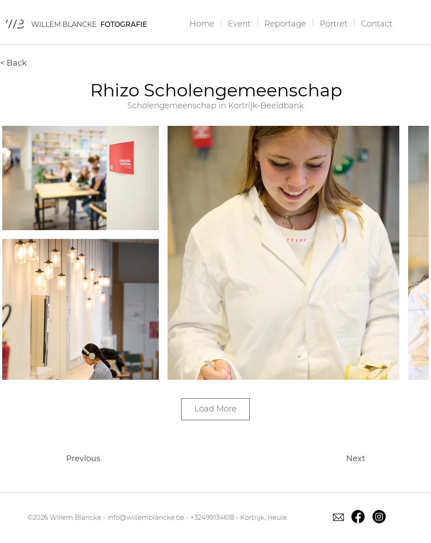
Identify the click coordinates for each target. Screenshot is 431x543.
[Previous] (95, 458)
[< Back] (29, 63)
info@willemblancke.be (145, 517)
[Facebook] (358, 516)
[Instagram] (379, 516)
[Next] (343, 458)
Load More (215, 409)
